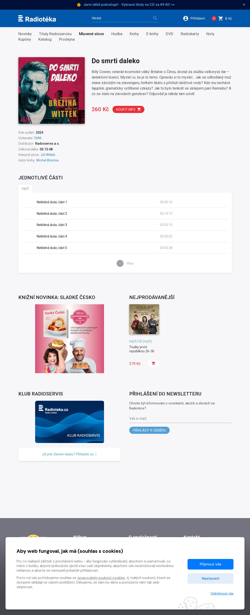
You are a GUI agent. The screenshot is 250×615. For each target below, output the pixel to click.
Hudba (116, 34)
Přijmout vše (210, 564)
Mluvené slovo (91, 34)
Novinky (25, 34)
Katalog (45, 39)
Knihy (134, 34)
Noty (210, 34)
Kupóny (24, 39)
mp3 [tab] (25, 188)
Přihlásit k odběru (149, 430)
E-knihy (152, 34)
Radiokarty (190, 34)
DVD (169, 34)
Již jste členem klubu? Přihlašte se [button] (69, 454)
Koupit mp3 (128, 109)
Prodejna (67, 39)
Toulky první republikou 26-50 (141, 349)
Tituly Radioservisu (55, 34)
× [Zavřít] (244, 4)
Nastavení (210, 578)
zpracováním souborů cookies (101, 578)
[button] (195, 18)
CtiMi (38, 138)
